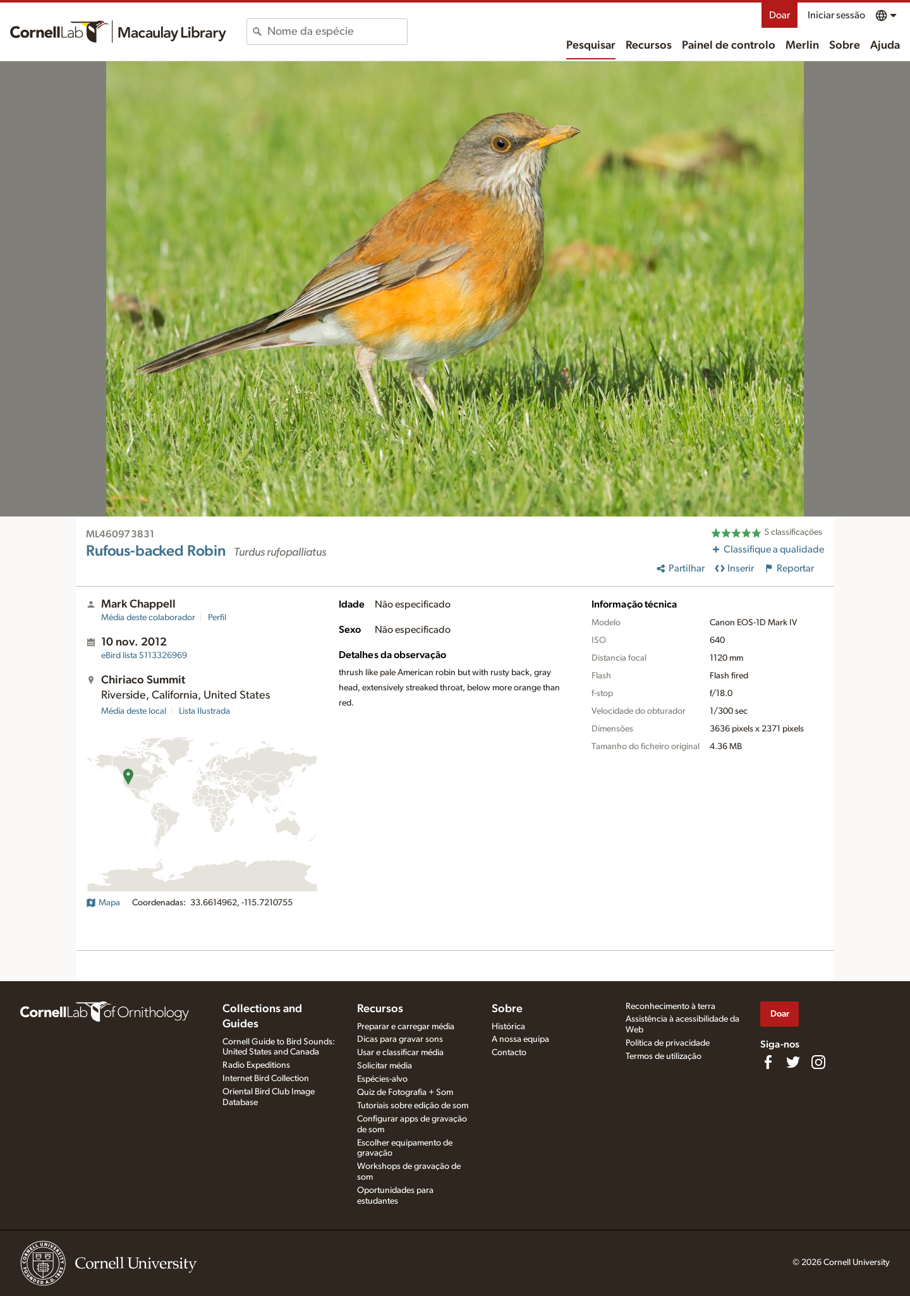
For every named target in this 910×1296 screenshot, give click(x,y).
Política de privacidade (668, 1043)
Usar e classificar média (400, 1052)
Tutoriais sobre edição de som (412, 1105)
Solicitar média (384, 1065)
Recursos (649, 45)
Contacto (509, 1052)
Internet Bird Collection (265, 1078)
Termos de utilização (663, 1056)
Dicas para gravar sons (400, 1039)
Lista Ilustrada (204, 711)
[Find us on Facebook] (767, 1062)
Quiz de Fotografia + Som (405, 1092)
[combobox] (337, 31)
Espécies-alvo (382, 1079)
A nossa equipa (520, 1039)
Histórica (508, 1026)
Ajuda (885, 45)
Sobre (844, 45)
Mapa (103, 902)
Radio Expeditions (256, 1065)
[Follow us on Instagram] (818, 1062)
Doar (779, 15)
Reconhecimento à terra (670, 1006)
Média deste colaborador (148, 617)
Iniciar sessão (836, 15)
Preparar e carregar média (405, 1026)
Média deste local (133, 711)
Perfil (217, 617)
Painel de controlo (728, 45)
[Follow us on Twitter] (793, 1062)
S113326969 (144, 655)
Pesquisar (591, 45)
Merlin (802, 45)
